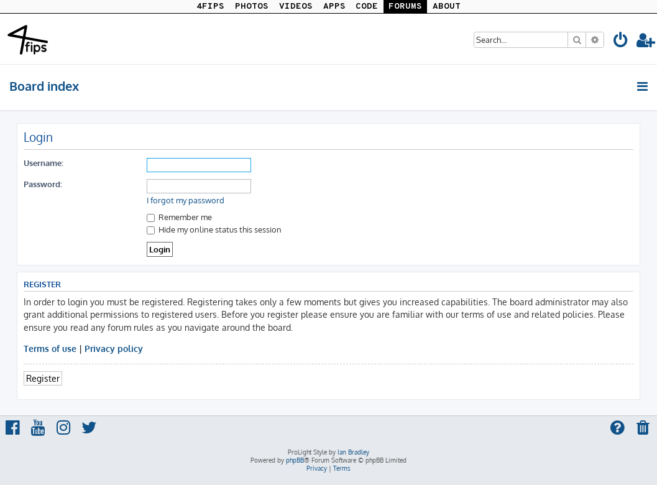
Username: (43, 162)
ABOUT (447, 6)
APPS (334, 6)
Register (43, 378)
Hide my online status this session (214, 229)
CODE (367, 6)
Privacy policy (114, 348)
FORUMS (405, 6)
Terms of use (50, 348)
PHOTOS (252, 6)
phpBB (295, 460)
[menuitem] (621, 42)
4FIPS (210, 6)
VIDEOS (296, 6)
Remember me (179, 216)
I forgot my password (185, 200)
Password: (43, 183)
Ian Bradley (353, 452)
